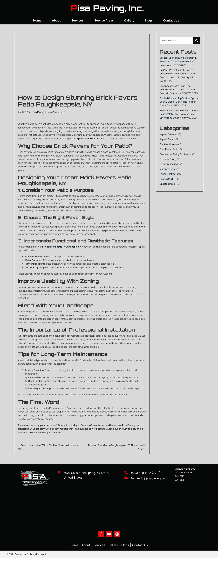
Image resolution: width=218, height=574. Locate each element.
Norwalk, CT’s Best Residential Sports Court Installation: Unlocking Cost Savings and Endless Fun (179, 114)
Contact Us (140, 545)
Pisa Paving (38, 111)
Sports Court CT (168, 178)
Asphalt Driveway (168, 134)
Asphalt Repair (167, 139)
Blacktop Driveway (169, 144)
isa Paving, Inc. (110, 8)
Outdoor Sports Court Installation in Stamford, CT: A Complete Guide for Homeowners (178, 61)
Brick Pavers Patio (56, 111)
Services (99, 545)
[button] (101, 534)
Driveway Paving (168, 159)
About (86, 545)
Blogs (125, 545)
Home (74, 545)
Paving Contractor (169, 173)
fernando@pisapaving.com (149, 478)
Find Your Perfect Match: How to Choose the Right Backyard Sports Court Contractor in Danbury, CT (177, 73)
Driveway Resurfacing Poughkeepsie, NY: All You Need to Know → (117, 447)
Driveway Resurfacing (171, 163)
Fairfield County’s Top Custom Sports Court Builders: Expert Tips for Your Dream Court (179, 102)
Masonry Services (169, 168)
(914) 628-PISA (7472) (146, 473)
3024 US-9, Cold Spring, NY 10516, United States (86, 475)
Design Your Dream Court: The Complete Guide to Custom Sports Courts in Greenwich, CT (177, 89)
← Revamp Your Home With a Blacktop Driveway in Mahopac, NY (49, 447)
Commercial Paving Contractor (176, 154)
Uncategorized (167, 183)
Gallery (113, 545)
